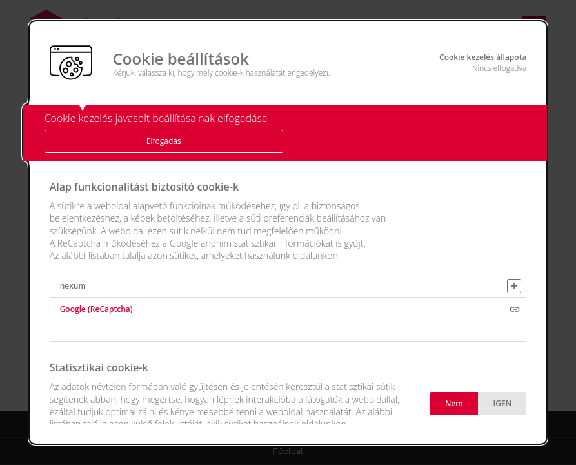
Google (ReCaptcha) (96, 309)
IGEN (502, 403)
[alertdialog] (288, 232)
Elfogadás (163, 141)
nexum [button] (73, 285)
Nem (454, 403)
